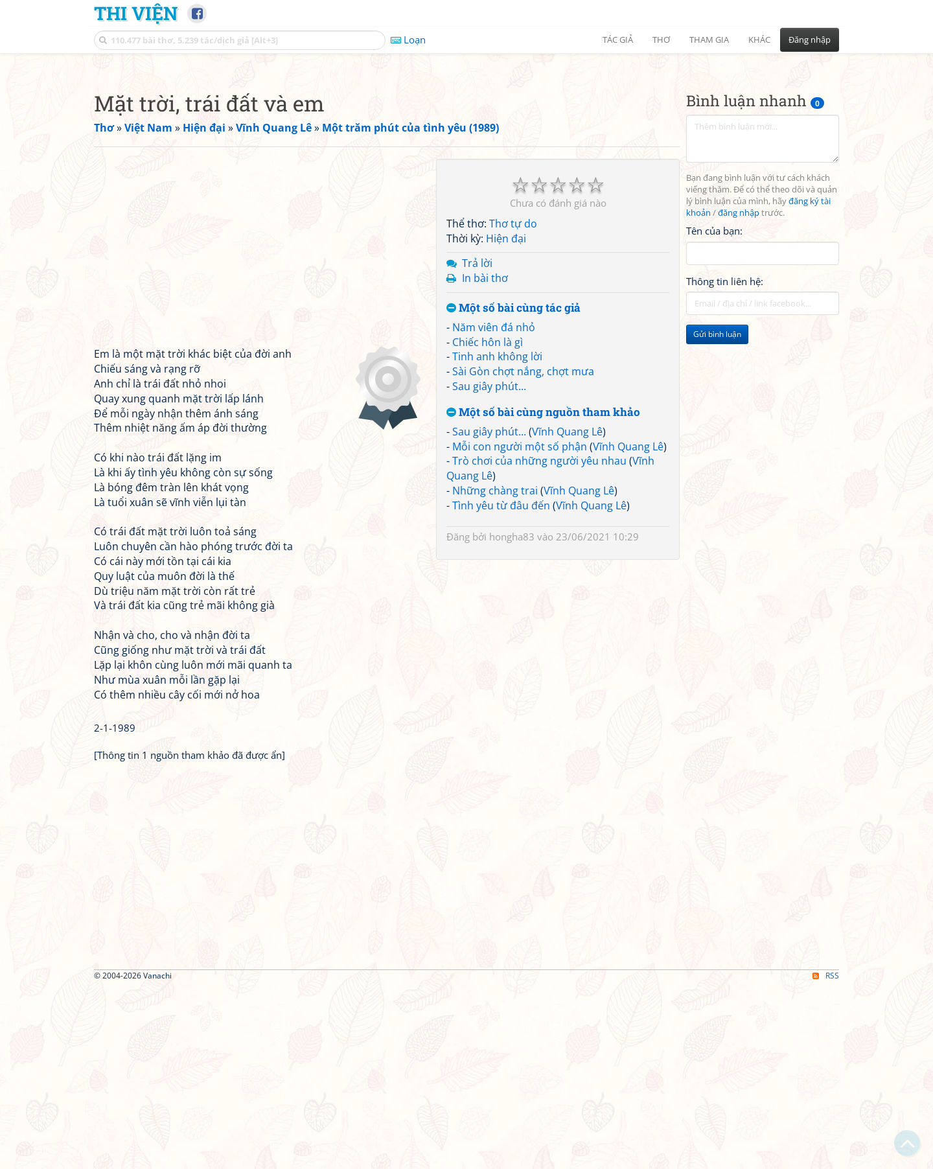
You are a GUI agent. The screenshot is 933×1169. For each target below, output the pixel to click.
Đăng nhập (810, 39)
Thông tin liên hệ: (724, 462)
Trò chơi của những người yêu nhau (539, 642)
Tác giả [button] (618, 39)
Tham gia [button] (709, 39)
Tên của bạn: (714, 412)
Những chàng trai (495, 672)
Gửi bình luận (717, 515)
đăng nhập (738, 394)
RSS (825, 1157)
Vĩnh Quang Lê (567, 613)
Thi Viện (136, 13)
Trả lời (477, 444)
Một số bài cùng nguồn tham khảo (543, 594)
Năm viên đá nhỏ (493, 509)
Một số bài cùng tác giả (513, 489)
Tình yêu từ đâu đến (501, 687)
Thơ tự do (513, 405)
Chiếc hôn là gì (487, 523)
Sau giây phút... (489, 568)
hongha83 (512, 718)
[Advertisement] (466, 152)
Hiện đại (506, 420)
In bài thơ (485, 459)
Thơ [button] (661, 39)
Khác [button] (759, 39)
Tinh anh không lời (497, 538)
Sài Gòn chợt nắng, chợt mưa (523, 553)
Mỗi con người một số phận (519, 628)
